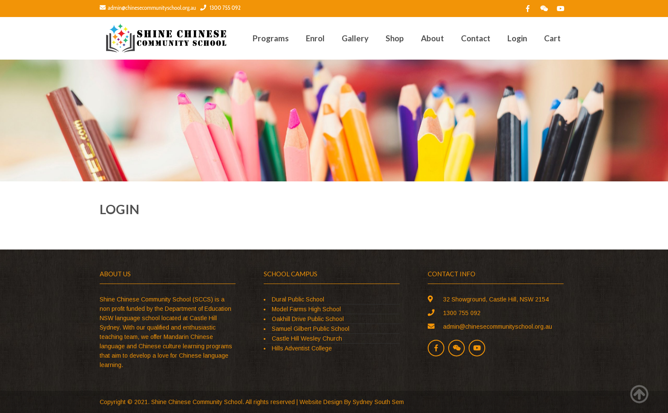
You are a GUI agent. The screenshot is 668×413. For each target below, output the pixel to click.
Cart (552, 38)
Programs (271, 38)
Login (517, 38)
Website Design (321, 402)
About (432, 38)
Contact (475, 38)
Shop (395, 38)
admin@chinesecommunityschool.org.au (148, 7)
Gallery (355, 38)
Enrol (315, 38)
